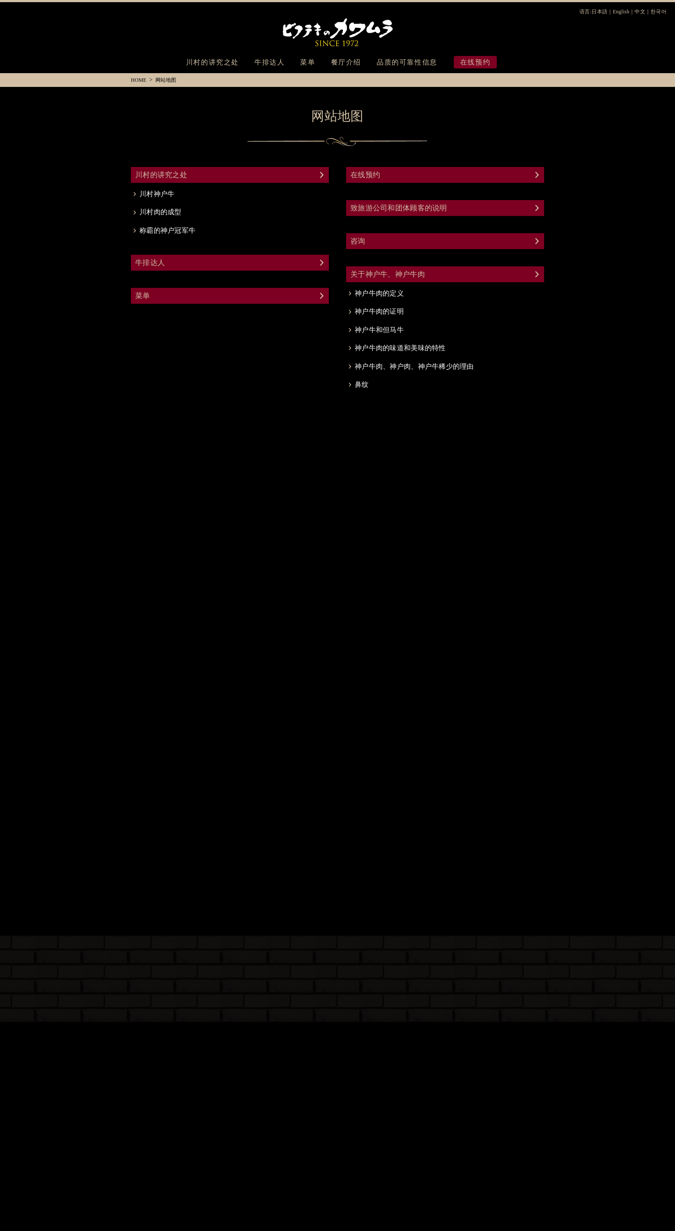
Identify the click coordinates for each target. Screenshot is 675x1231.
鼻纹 (362, 384)
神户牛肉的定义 (379, 293)
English (621, 12)
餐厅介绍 (346, 62)
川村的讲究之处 (212, 62)
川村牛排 (337, 30)
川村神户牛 (156, 193)
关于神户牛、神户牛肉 (387, 274)
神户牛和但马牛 (379, 329)
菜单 (307, 62)
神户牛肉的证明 (379, 311)
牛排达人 (269, 62)
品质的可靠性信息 (407, 62)
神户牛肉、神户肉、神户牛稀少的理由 (414, 366)
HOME (138, 80)
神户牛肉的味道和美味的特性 (400, 348)
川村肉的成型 (160, 212)
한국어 (658, 12)
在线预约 (365, 175)
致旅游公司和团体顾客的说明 (398, 208)
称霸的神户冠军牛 (167, 230)
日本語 (599, 12)
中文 (640, 12)
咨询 (357, 241)
